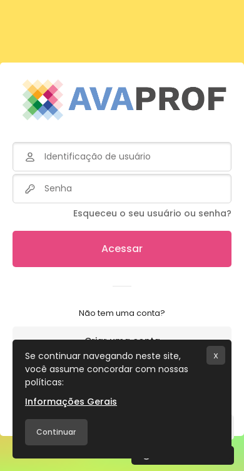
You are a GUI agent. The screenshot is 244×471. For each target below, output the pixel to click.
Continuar (56, 432)
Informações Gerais (71, 401)
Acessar (122, 248)
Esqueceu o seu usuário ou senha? (152, 213)
